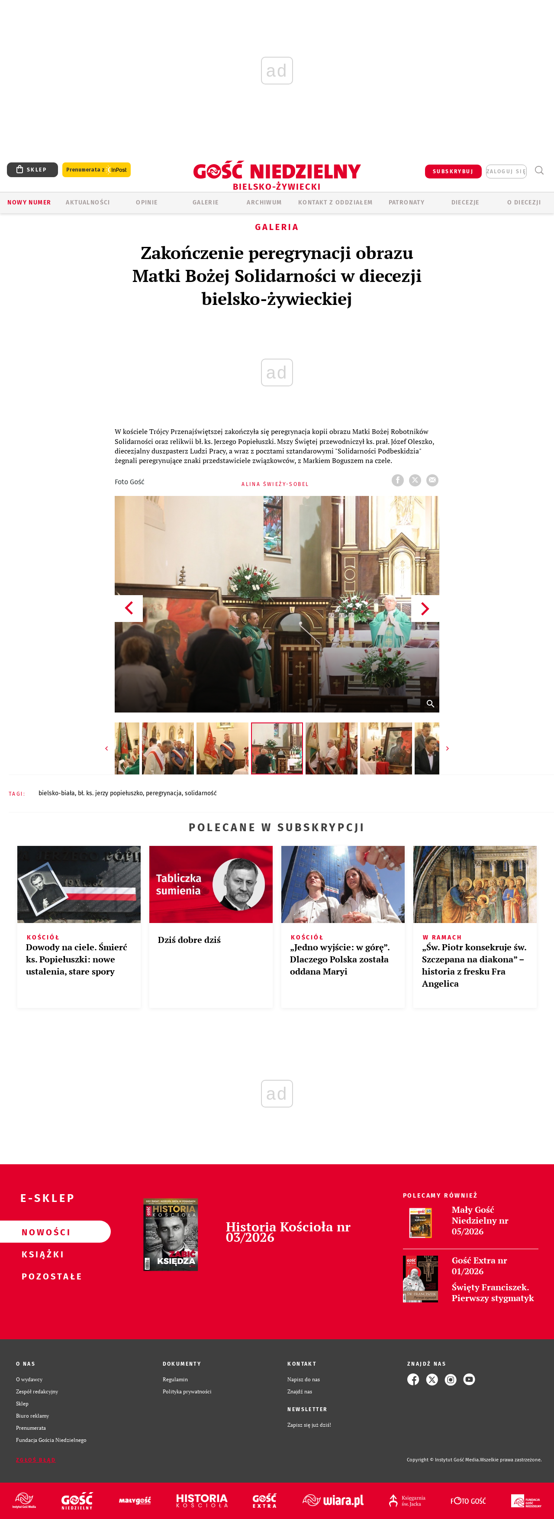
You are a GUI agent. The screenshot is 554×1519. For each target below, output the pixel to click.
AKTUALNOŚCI (88, 202)
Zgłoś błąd (36, 1460)
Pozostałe (41, 1276)
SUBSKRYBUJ (453, 171)
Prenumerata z (96, 170)
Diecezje (465, 202)
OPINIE (147, 202)
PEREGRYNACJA (164, 793)
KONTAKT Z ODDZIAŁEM (335, 202)
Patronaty (407, 202)
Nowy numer (29, 202)
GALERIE (206, 202)
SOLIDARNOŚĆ (201, 793)
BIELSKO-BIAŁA (57, 793)
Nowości (41, 1232)
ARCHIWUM (264, 202)
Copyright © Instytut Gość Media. (443, 1460)
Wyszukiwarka (539, 170)
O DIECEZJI (524, 202)
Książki (41, 1254)
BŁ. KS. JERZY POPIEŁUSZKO (110, 793)
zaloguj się (506, 171)
